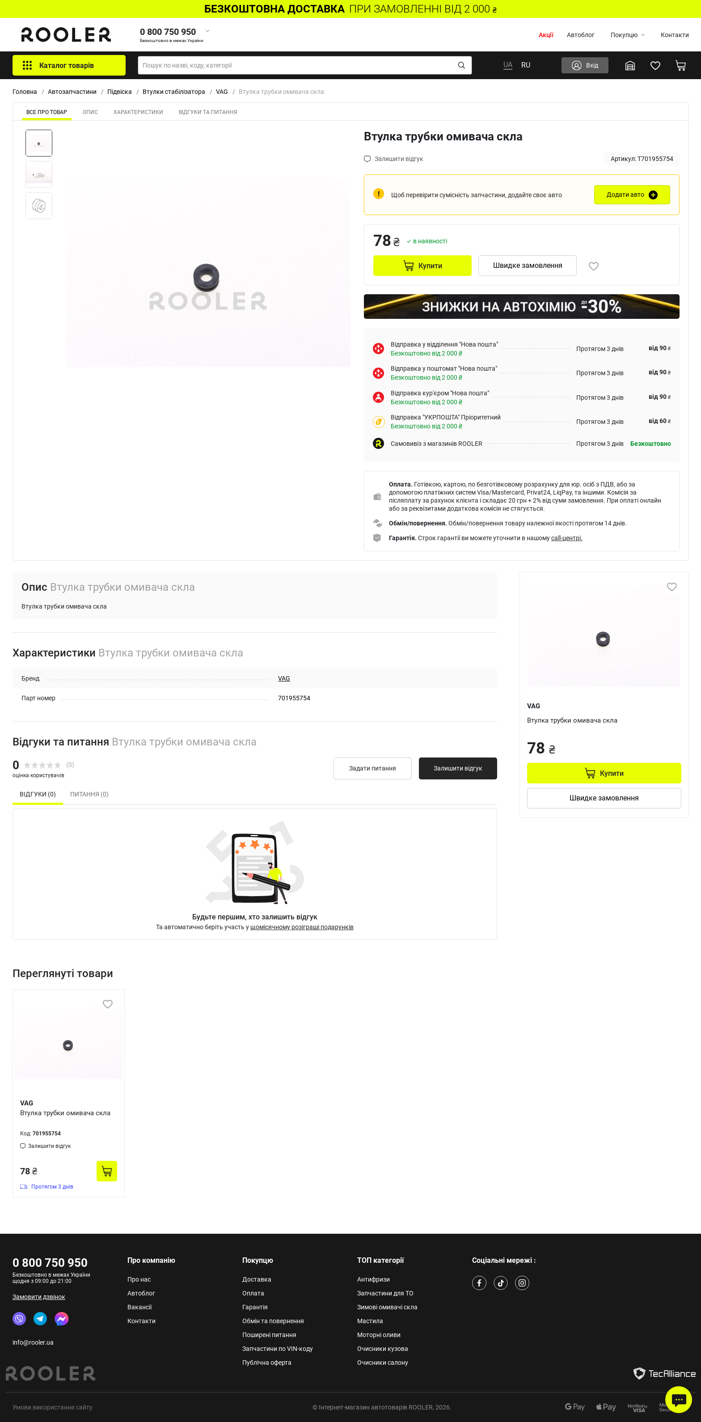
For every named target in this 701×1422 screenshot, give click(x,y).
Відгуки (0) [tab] (38, 794)
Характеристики (138, 112)
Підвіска (119, 91)
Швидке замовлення (527, 265)
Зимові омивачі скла (387, 1307)
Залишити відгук (458, 768)
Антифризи (373, 1279)
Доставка (256, 1279)
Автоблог (581, 34)
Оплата (253, 1293)
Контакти (675, 34)
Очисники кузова (382, 1348)
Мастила (370, 1321)
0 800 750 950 (50, 1263)
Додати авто (625, 194)
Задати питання (372, 768)
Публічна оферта (266, 1362)
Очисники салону (382, 1362)
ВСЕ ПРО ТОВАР (46, 112)
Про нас (139, 1279)
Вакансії (139, 1307)
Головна (25, 91)
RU (525, 65)
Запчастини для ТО (385, 1293)
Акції (546, 34)
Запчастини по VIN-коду (277, 1348)
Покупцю (628, 34)
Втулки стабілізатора (174, 91)
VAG (222, 91)
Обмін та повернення (273, 1321)
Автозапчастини (72, 91)
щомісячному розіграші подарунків (302, 927)
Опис (90, 112)
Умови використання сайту (53, 1407)
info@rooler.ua (33, 1342)
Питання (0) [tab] (89, 794)
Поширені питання (269, 1334)
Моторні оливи (379, 1334)
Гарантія (255, 1307)
